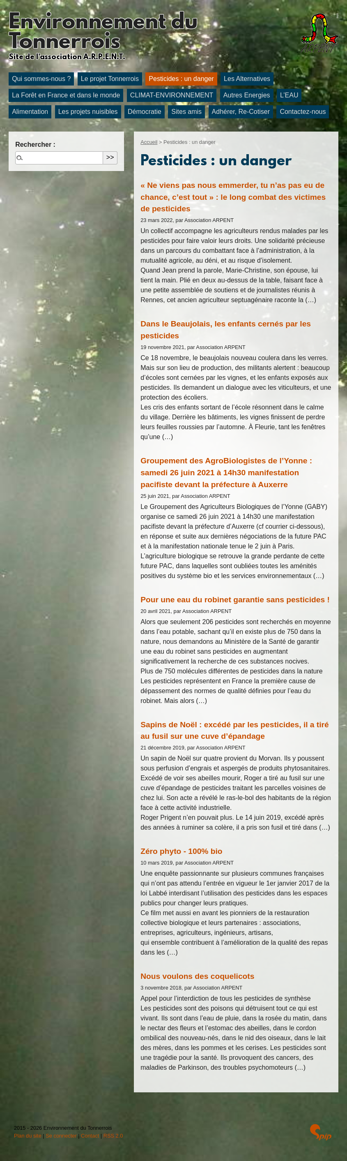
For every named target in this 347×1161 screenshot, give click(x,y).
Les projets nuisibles (88, 111)
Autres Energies (246, 95)
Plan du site (27, 1136)
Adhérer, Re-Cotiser (241, 111)
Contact (90, 1136)
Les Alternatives (247, 78)
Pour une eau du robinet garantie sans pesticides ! (235, 599)
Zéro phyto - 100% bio (181, 851)
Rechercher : (35, 144)
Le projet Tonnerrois (110, 78)
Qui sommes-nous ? (41, 78)
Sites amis (186, 111)
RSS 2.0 (113, 1136)
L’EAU (289, 95)
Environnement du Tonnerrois (103, 33)
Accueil (148, 142)
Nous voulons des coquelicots (197, 976)
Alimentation (30, 111)
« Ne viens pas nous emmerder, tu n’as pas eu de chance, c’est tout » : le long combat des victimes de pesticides (233, 197)
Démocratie (144, 111)
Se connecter (61, 1136)
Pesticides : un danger (181, 78)
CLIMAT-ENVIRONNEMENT (171, 95)
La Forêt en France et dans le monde (66, 95)
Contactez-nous (303, 111)
